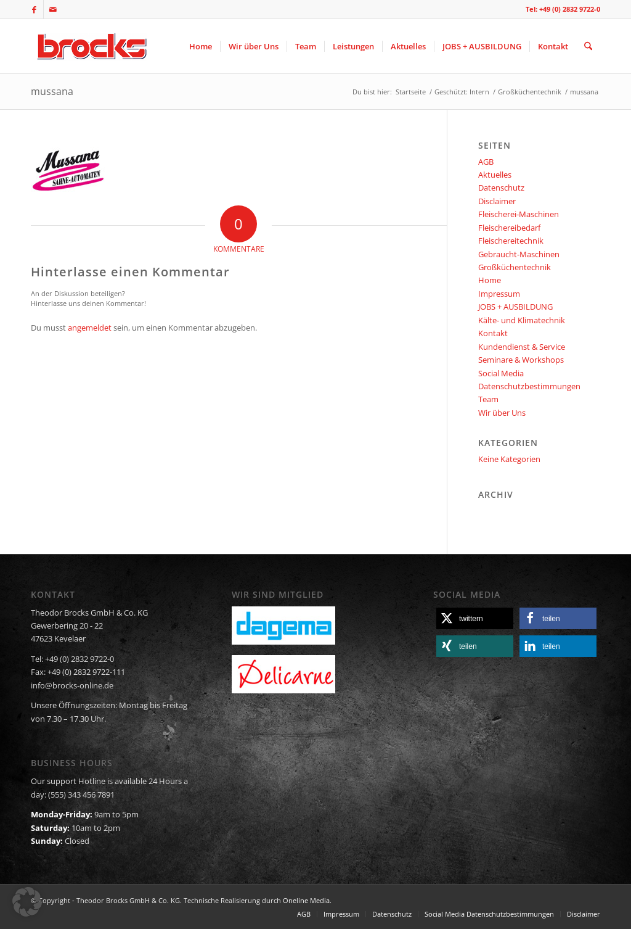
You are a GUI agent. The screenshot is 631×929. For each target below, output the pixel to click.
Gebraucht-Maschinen (519, 254)
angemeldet (90, 327)
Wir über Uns (502, 412)
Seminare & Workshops (521, 359)
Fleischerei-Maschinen (518, 214)
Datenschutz (501, 187)
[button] (474, 618)
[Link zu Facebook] (34, 9)
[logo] (90, 46)
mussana (52, 91)
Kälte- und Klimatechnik (521, 320)
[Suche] (588, 46)
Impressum (499, 293)
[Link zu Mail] (53, 9)
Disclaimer (497, 201)
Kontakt (493, 333)
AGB (486, 161)
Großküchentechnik (514, 267)
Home (489, 280)
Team (488, 399)
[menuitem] (200, 46)
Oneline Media (306, 900)
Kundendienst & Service (521, 346)
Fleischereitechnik (510, 240)
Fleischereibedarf (509, 227)
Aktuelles (494, 174)
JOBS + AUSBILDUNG (515, 306)
